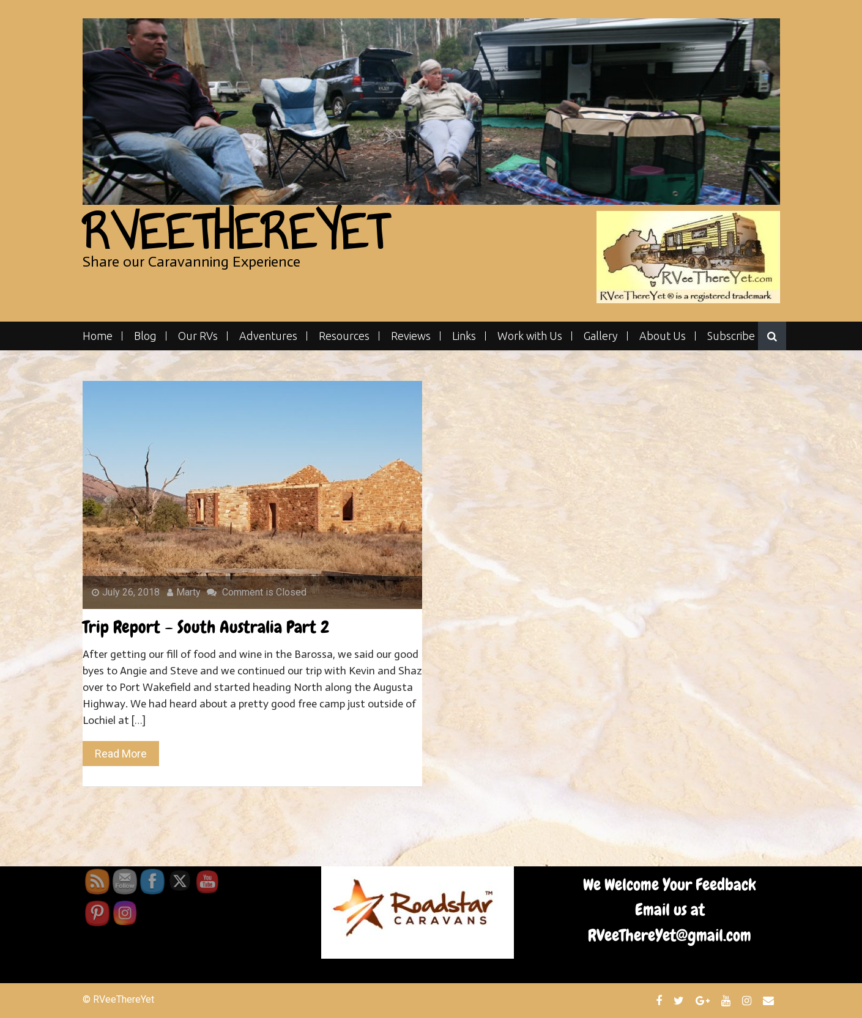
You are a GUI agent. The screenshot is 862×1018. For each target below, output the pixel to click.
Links (464, 336)
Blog (145, 336)
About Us (662, 336)
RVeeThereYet (235, 232)
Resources (344, 336)
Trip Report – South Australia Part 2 (206, 627)
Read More (121, 753)
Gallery (601, 336)
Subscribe (731, 336)
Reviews (411, 336)
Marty (184, 592)
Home (98, 336)
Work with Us (529, 336)
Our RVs (198, 336)
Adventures (268, 336)
